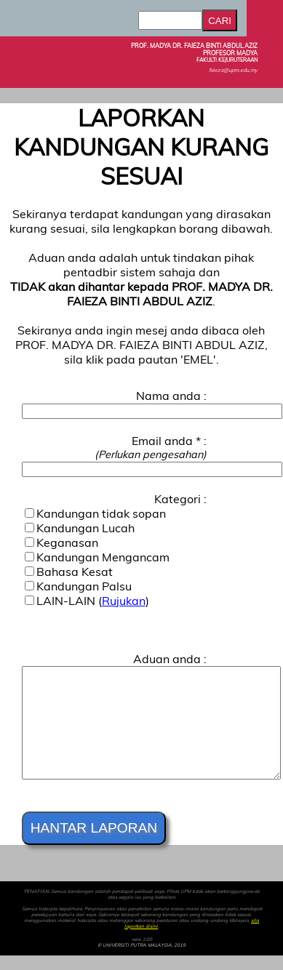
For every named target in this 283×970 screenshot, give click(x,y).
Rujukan (124, 600)
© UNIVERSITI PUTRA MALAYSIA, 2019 (141, 945)
